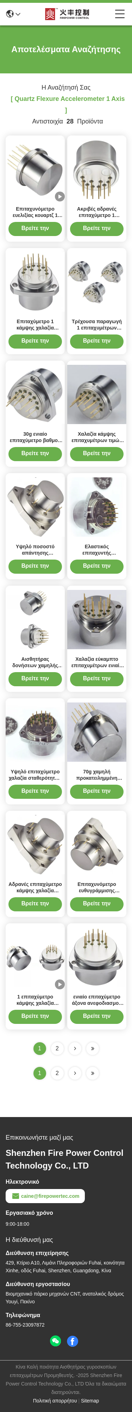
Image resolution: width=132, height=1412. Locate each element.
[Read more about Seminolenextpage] (75, 1073)
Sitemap (90, 1401)
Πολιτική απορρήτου (55, 1401)
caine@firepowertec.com (45, 1196)
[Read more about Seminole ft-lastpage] (92, 1073)
